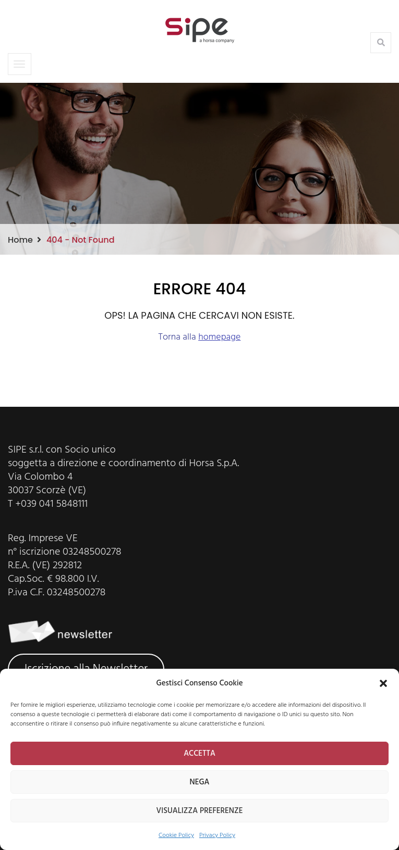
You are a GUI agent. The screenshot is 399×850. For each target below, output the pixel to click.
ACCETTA (199, 753)
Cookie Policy (176, 835)
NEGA (199, 782)
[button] (383, 683)
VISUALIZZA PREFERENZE (199, 811)
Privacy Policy (217, 835)
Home (20, 240)
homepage (219, 337)
